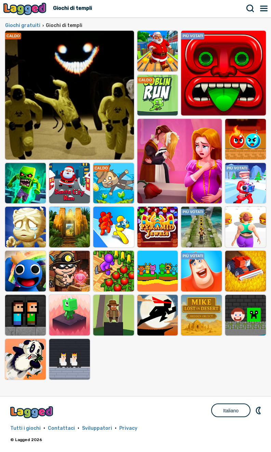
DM (259, 410)
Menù (264, 8)
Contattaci (61, 428)
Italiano (231, 410)
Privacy (128, 428)
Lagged (25, 8)
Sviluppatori (97, 428)
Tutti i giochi (25, 428)
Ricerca (250, 8)
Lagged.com (32, 412)
